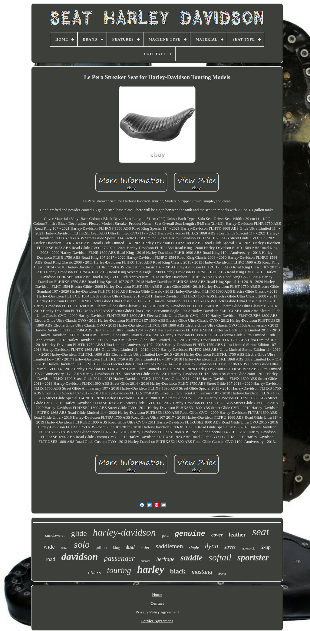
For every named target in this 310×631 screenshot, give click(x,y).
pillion (101, 547)
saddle (191, 557)
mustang (202, 571)
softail (220, 557)
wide (49, 546)
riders (94, 573)
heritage (165, 559)
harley (150, 569)
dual (130, 547)
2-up (266, 547)
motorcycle (248, 548)
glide (79, 533)
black (178, 571)
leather (237, 534)
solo (82, 544)
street (230, 547)
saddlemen (169, 546)
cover (217, 535)
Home (157, 594)
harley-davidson (124, 532)
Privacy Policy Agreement (157, 612)
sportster (253, 557)
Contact (157, 603)
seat (260, 532)
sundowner (55, 535)
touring (119, 570)
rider (145, 547)
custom (145, 561)
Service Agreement (157, 621)
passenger (119, 558)
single (194, 547)
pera (165, 535)
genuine (190, 534)
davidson (79, 556)
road (50, 559)
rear (64, 547)
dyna (211, 546)
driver (222, 573)
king (116, 548)
